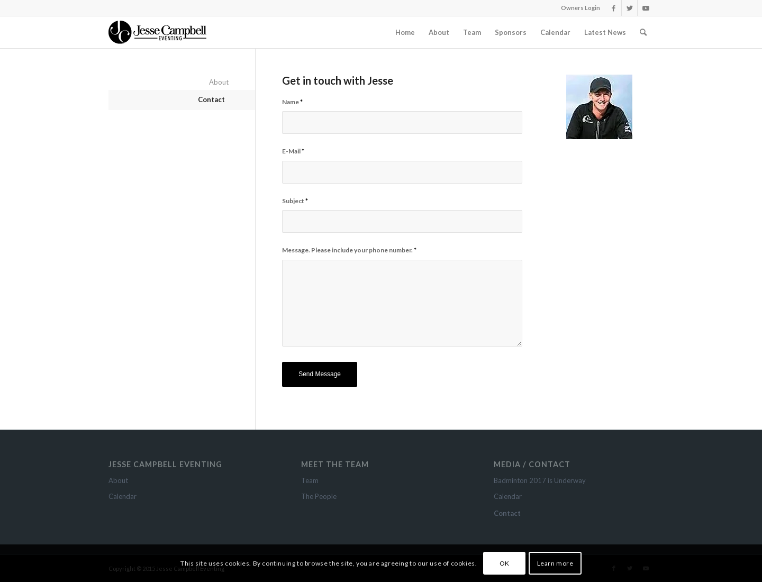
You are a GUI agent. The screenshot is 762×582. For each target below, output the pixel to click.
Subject (295, 201)
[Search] (643, 32)
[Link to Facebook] (613, 8)
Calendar (122, 496)
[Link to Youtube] (646, 8)
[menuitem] (405, 32)
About (219, 82)
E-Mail (293, 151)
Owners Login (580, 7)
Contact (211, 99)
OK (505, 563)
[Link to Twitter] (629, 8)
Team (310, 480)
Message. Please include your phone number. (349, 250)
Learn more (555, 563)
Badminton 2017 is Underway (540, 480)
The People (319, 496)
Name (292, 102)
